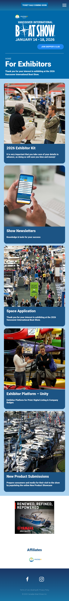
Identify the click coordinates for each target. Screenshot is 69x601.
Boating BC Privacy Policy (40, 590)
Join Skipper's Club (50, 47)
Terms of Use (25, 590)
